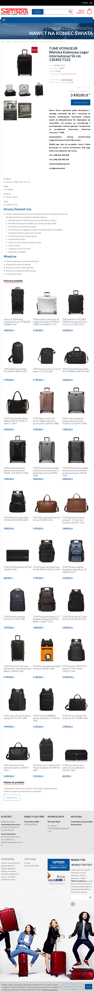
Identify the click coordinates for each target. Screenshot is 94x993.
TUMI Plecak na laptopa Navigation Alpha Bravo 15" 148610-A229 (74, 569)
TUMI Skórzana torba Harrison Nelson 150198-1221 (46, 518)
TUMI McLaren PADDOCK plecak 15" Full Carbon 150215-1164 (74, 668)
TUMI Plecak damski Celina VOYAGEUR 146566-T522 (74, 617)
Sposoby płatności (7, 866)
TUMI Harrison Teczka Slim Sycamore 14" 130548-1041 (75, 716)
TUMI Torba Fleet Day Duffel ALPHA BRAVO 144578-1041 (76, 370)
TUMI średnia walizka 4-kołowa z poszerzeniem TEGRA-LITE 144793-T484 (74, 421)
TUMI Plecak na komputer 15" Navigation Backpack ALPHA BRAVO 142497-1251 (46, 619)
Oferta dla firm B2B (31, 866)
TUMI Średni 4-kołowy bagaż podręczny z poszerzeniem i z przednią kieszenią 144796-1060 (75, 472)
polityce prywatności (50, 990)
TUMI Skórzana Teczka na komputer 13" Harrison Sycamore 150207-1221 (73, 520)
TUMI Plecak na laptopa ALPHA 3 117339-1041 (14, 617)
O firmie (85, 3)
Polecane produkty (13, 280)
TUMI (61, 68)
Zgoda (88, 986)
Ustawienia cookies (8, 879)
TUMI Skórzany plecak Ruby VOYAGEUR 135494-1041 (16, 518)
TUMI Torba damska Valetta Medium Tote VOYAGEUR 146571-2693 (16, 421)
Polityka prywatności (8, 871)
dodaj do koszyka (80, 102)
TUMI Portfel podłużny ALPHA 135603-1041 (18, 568)
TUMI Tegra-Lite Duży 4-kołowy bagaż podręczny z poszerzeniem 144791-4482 (46, 421)
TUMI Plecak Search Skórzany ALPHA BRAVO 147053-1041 (46, 568)
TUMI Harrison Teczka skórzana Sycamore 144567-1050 (16, 768)
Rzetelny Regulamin (8, 868)
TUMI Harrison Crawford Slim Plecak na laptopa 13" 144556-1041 (46, 768)
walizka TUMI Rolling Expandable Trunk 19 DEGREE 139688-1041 (17, 322)
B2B (90, 3)
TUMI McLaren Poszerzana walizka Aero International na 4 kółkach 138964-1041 (17, 668)
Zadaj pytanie (12, 797)
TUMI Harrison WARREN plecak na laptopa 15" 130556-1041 (46, 718)
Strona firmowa (37, 11)
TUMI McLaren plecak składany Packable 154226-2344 (47, 667)
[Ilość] (84, 88)
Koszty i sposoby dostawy (10, 863)
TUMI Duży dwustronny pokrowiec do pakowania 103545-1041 (73, 768)
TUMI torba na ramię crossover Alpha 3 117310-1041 (47, 370)
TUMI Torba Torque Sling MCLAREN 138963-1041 (15, 370)
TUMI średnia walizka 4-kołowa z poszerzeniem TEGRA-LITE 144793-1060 (16, 470)
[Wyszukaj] (70, 11)
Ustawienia (68, 986)
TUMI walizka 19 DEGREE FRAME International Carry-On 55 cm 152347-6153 (75, 322)
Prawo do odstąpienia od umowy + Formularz (10, 875)
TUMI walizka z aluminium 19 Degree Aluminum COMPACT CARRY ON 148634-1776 (46, 322)
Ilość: (79, 87)
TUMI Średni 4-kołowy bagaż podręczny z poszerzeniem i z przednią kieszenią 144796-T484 (46, 472)
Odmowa (79, 986)
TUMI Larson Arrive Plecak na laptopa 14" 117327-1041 (17, 716)
